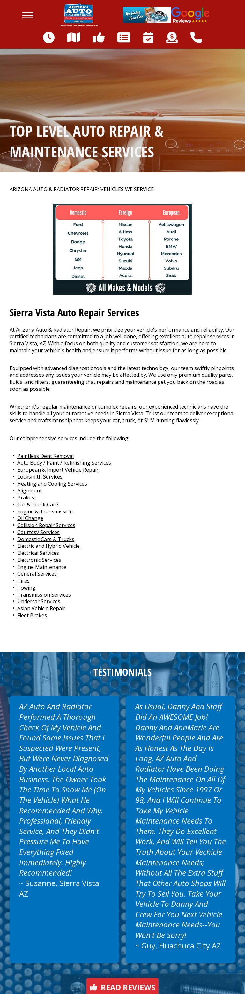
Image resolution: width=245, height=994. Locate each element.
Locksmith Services (40, 476)
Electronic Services (39, 559)
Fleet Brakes (32, 615)
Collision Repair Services (46, 525)
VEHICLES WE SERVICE (127, 189)
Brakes (25, 497)
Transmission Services (44, 594)
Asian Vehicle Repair (41, 608)
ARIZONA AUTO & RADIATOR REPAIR (54, 189)
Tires (23, 580)
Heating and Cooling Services (52, 483)
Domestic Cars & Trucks (45, 539)
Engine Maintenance (41, 566)
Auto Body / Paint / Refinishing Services (64, 462)
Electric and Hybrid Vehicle (48, 545)
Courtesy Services (38, 532)
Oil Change (30, 518)
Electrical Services (38, 552)
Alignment (29, 490)
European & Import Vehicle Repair (58, 469)
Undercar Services (38, 601)
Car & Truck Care (37, 504)
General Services (37, 573)
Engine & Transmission (45, 511)
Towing (26, 587)
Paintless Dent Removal (45, 456)
